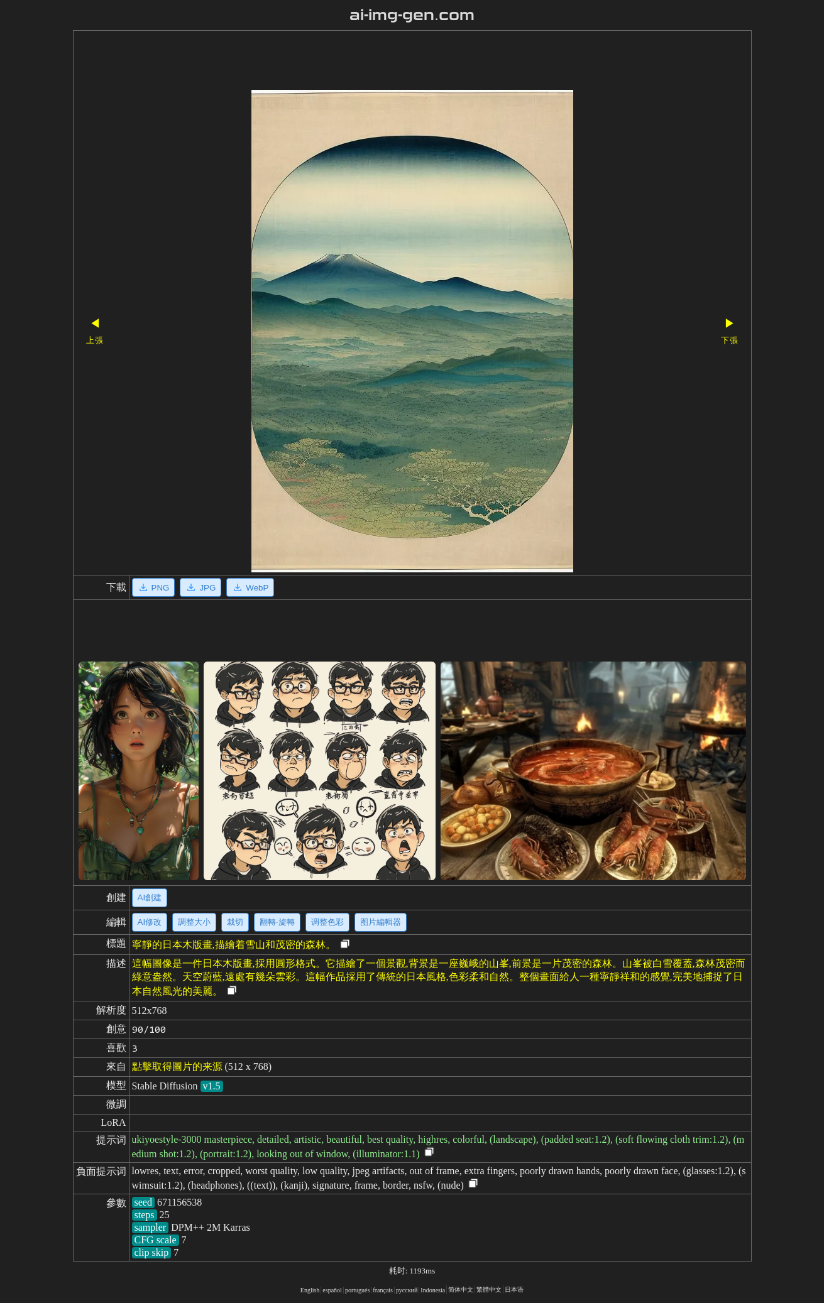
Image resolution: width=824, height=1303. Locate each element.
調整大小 (194, 922)
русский (406, 1290)
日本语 (514, 1289)
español (332, 1290)
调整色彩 (327, 922)
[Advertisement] (390, 61)
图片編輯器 (380, 922)
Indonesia (432, 1290)
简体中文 (460, 1289)
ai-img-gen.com (412, 15)
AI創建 (150, 897)
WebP (250, 587)
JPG (200, 587)
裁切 (235, 922)
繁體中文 (489, 1289)
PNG (154, 587)
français (383, 1290)
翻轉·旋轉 (277, 922)
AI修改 (150, 922)
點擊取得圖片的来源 (177, 1066)
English (310, 1290)
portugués (357, 1290)
